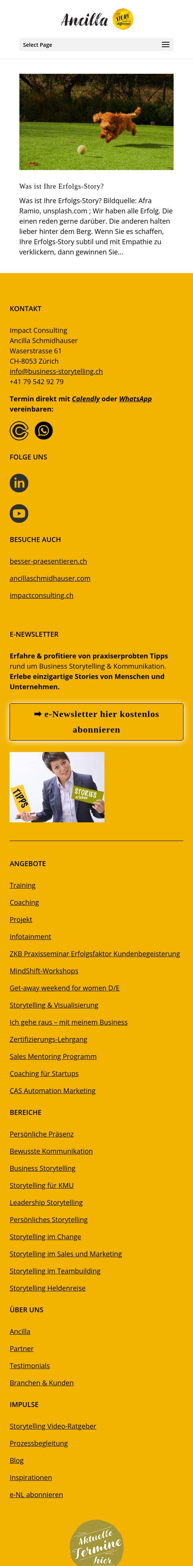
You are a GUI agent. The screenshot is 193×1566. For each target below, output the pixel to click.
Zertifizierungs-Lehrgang (48, 1039)
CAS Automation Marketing (52, 1090)
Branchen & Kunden (41, 1382)
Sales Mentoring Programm (52, 1056)
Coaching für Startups (44, 1073)
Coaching (24, 902)
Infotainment (30, 936)
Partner (21, 1348)
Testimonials (29, 1365)
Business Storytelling (42, 1168)
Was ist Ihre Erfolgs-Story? (61, 186)
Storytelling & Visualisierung (53, 1005)
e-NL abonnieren (36, 1494)
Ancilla (19, 1331)
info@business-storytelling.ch (56, 371)
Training (22, 885)
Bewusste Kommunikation (51, 1151)
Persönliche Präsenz (41, 1133)
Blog (16, 1460)
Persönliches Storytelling (48, 1219)
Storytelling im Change (45, 1236)
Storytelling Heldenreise (47, 1288)
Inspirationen (30, 1477)
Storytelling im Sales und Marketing (65, 1253)
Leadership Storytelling (45, 1202)
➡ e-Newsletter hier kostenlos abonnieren (96, 722)
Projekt (20, 919)
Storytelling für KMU (41, 1185)
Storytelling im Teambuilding (54, 1270)
